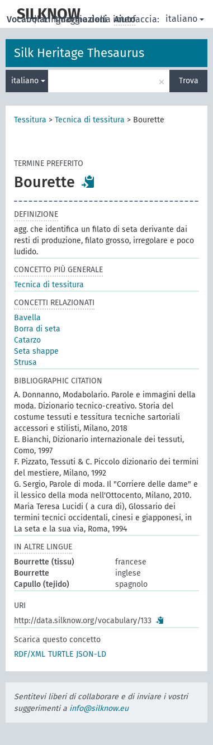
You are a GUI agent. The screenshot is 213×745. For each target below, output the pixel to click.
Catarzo (27, 340)
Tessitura (30, 120)
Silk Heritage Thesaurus (79, 52)
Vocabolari (30, 19)
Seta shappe (36, 351)
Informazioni (82, 19)
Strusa (25, 362)
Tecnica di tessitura (90, 120)
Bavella (27, 317)
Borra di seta (37, 329)
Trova (188, 81)
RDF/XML (29, 654)
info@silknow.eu (99, 708)
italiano (184, 18)
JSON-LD (91, 654)
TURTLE (60, 654)
